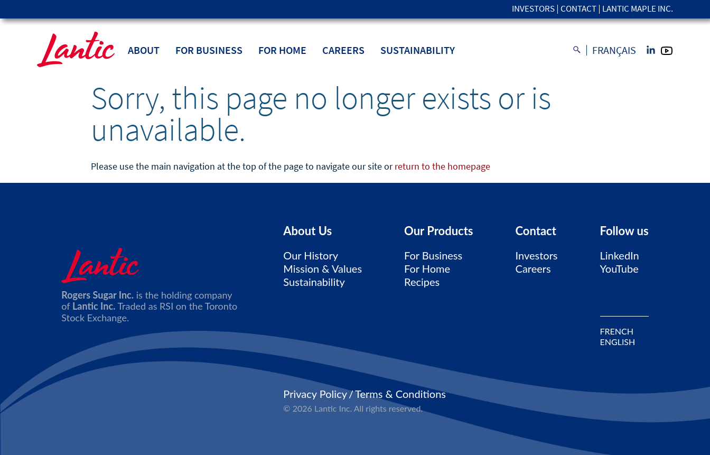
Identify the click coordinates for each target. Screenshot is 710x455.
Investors (533, 9)
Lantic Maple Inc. (637, 9)
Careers (343, 50)
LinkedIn (619, 255)
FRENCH (616, 331)
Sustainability (417, 50)
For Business (208, 50)
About (144, 50)
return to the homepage (442, 166)
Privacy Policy (315, 393)
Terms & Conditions (400, 393)
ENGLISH (618, 342)
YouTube (619, 268)
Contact (578, 9)
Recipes (422, 281)
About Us (307, 231)
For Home (282, 50)
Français (614, 50)
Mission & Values (322, 268)
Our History (310, 255)
